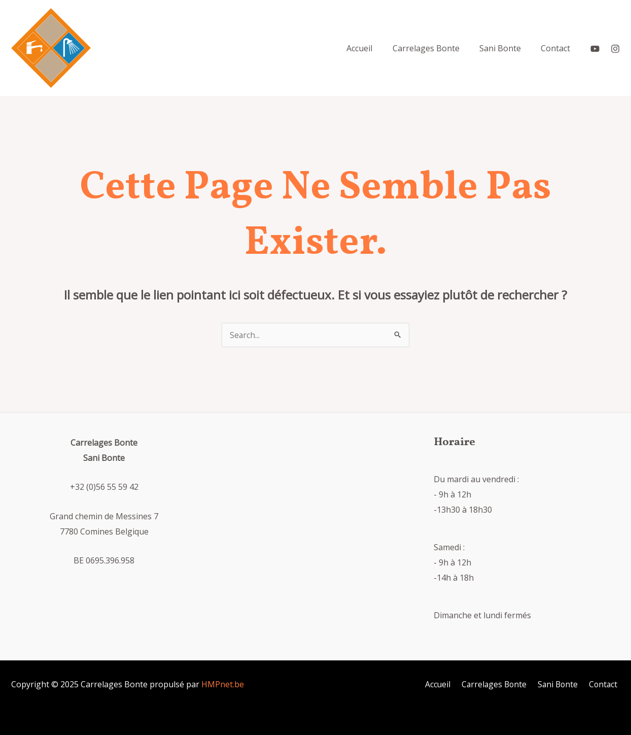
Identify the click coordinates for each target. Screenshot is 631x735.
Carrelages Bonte (499, 684)
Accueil (445, 684)
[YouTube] (595, 48)
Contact (605, 684)
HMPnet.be (222, 684)
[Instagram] (615, 48)
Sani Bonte (561, 684)
